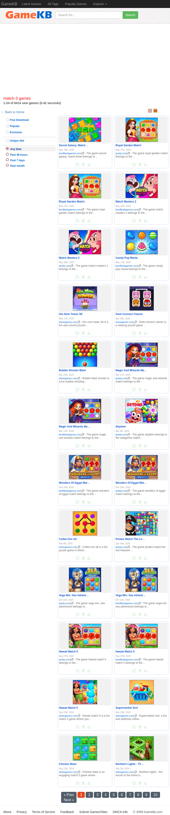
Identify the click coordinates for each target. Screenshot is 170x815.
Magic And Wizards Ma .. (131, 370)
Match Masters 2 (126, 201)
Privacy (22, 812)
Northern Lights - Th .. (129, 764)
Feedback (67, 812)
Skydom (121, 426)
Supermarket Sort (127, 707)
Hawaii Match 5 (68, 651)
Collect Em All (68, 539)
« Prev (69, 795)
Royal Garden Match (128, 145)
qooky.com (123, 153)
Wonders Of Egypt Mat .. (74, 482)
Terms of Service (43, 812)
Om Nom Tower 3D (70, 314)
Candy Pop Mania (127, 257)
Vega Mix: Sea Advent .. (74, 595)
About (7, 812)
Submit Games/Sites (93, 812)
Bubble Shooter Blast (72, 370)
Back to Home (15, 112)
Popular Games (76, 4)
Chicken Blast (67, 764)
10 (155, 795)
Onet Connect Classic (129, 314)
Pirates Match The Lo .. (130, 539)
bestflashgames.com (71, 153)
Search (130, 15)
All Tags (53, 4)
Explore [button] (100, 4)
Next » (69, 800)
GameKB (9, 4)
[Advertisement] (85, 61)
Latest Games (31, 4)
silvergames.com (69, 322)
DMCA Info (120, 812)
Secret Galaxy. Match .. (73, 145)
